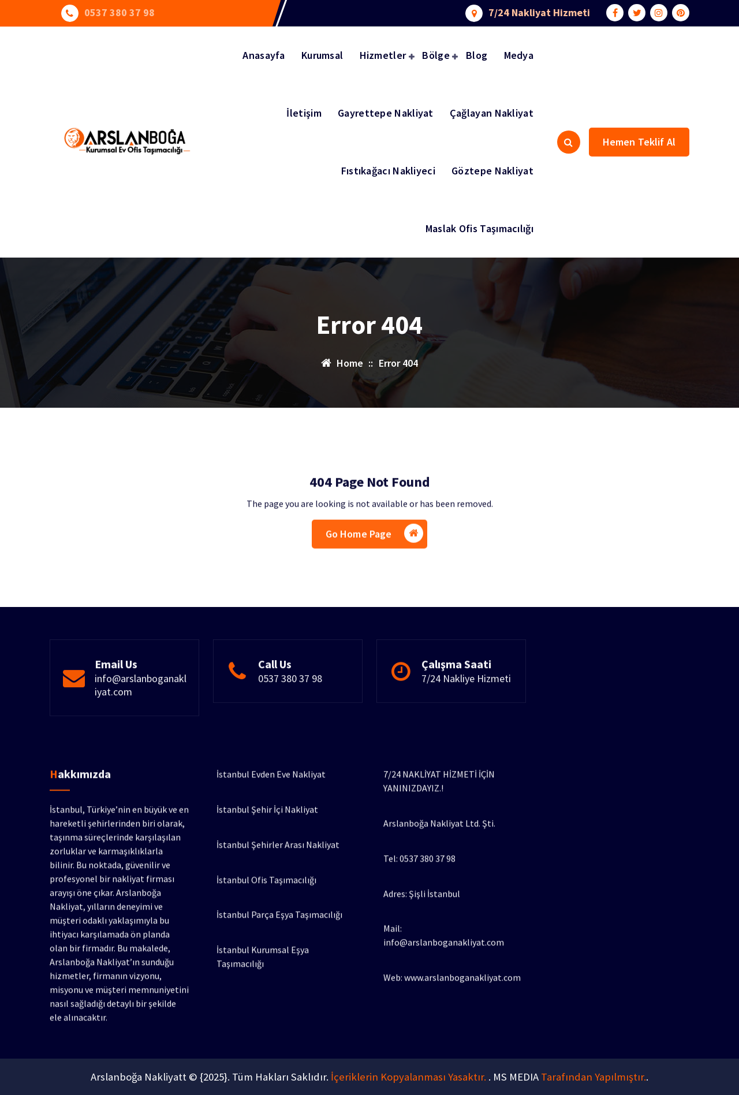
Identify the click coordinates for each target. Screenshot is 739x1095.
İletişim (303, 113)
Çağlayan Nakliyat (491, 113)
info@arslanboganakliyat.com (140, 712)
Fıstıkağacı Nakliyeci (388, 170)
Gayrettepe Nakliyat (386, 113)
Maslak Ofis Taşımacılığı (479, 228)
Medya (519, 55)
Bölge (436, 55)
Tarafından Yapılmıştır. (593, 1076)
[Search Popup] (568, 142)
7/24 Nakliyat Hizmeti (539, 12)
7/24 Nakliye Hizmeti (466, 705)
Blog (476, 55)
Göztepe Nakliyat (492, 170)
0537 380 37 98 (119, 12)
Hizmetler (383, 55)
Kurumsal (322, 55)
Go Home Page (375, 559)
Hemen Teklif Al (639, 141)
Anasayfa (263, 55)
